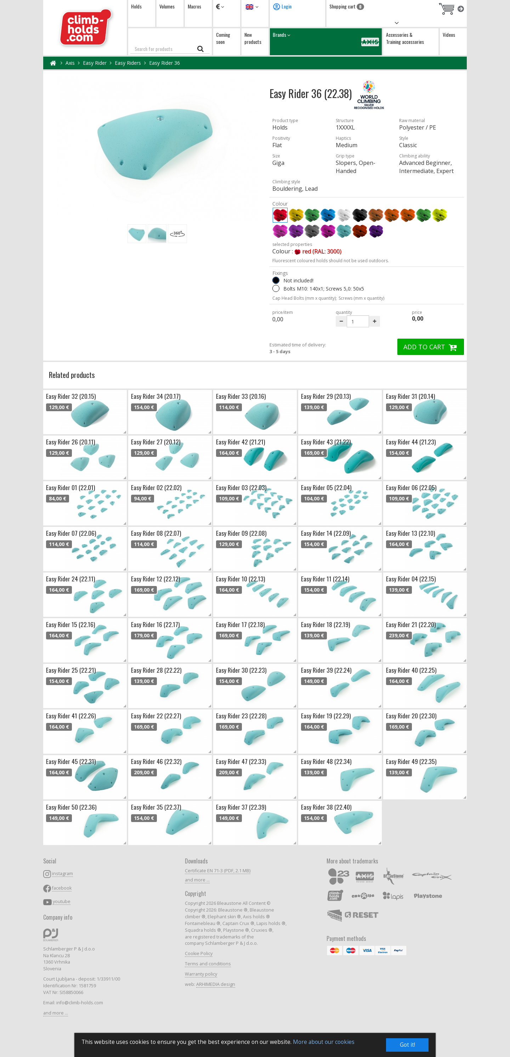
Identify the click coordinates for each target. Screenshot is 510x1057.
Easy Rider (95, 62)
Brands (326, 41)
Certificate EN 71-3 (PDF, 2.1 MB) (217, 871)
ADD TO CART (430, 347)
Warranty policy (201, 974)
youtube (61, 901)
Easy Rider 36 (164, 62)
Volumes (167, 6)
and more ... (55, 1013)
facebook (62, 888)
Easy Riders (128, 62)
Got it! (407, 1045)
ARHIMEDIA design (215, 984)
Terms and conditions (208, 964)
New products (252, 38)
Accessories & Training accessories (405, 38)
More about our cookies (324, 1042)
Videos (449, 34)
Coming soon (223, 38)
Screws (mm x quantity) (361, 298)
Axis (70, 62)
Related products (72, 374)
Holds (136, 6)
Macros (194, 6)
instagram (62, 874)
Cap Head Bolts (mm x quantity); (304, 298)
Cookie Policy (198, 953)
